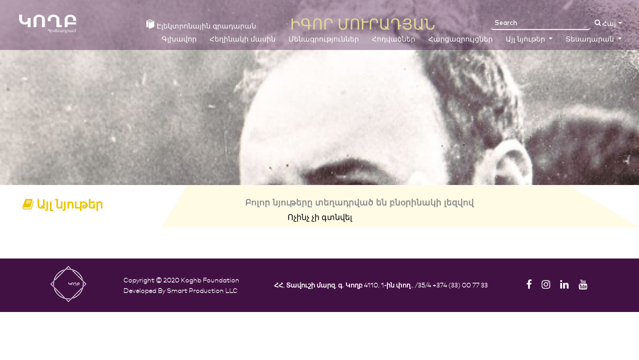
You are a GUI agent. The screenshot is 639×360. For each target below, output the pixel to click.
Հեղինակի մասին (243, 39)
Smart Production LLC (202, 290)
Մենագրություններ (324, 39)
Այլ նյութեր (526, 39)
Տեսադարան (591, 39)
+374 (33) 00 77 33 (460, 284)
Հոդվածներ (393, 39)
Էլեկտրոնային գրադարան (201, 25)
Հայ (609, 24)
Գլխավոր (179, 39)
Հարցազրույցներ (460, 39)
